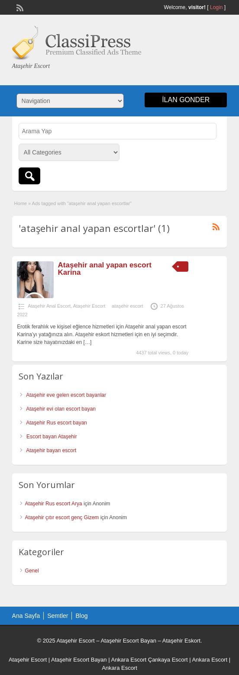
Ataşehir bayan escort (51, 450)
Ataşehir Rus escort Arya (53, 504)
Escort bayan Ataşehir (51, 437)
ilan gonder (186, 99)
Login (216, 7)
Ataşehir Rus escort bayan (56, 423)
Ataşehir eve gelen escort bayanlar (66, 395)
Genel (32, 571)
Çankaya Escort (168, 659)
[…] (88, 342)
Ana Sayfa (26, 615)
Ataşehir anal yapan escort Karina (105, 268)
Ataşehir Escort (89, 306)
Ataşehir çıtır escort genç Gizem (62, 517)
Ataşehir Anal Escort (49, 306)
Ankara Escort (128, 659)
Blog (81, 615)
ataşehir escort (127, 306)
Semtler (57, 615)
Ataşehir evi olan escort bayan (61, 409)
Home (20, 203)
